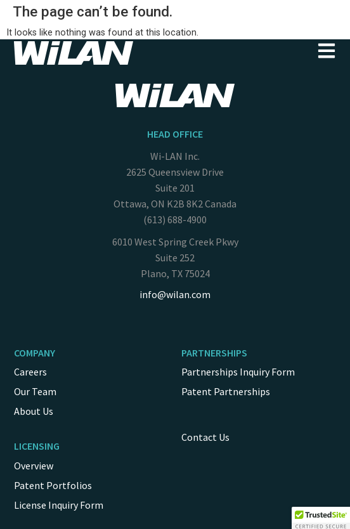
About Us (33, 411)
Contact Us (205, 437)
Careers (30, 371)
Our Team (35, 391)
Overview (33, 465)
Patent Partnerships (225, 391)
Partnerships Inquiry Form (238, 371)
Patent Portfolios (53, 485)
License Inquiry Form (58, 505)
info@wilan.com (175, 294)
